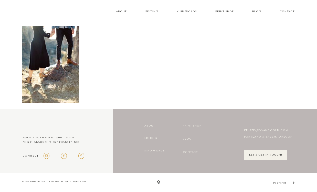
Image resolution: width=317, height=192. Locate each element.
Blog (256, 11)
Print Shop (224, 11)
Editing (151, 11)
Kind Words (187, 11)
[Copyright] (159, 182)
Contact (287, 11)
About (121, 11)
